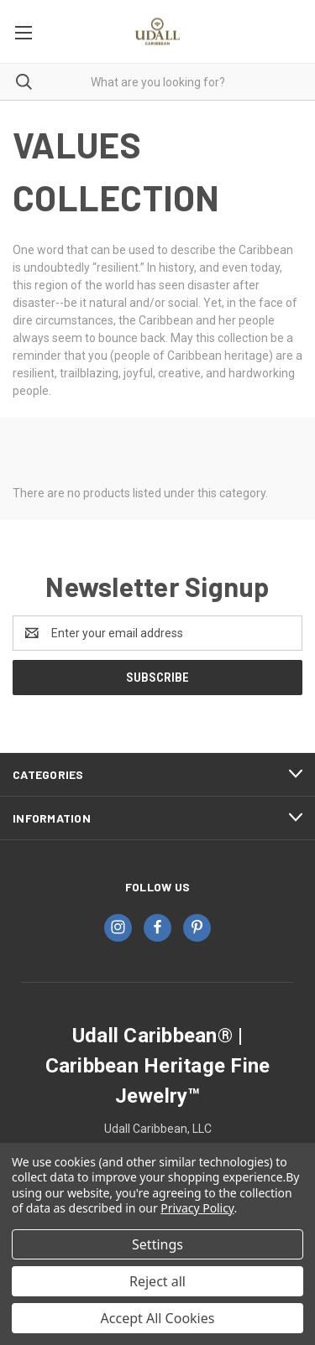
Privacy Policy (197, 1208)
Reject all (157, 1281)
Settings (157, 1244)
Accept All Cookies (158, 1318)
